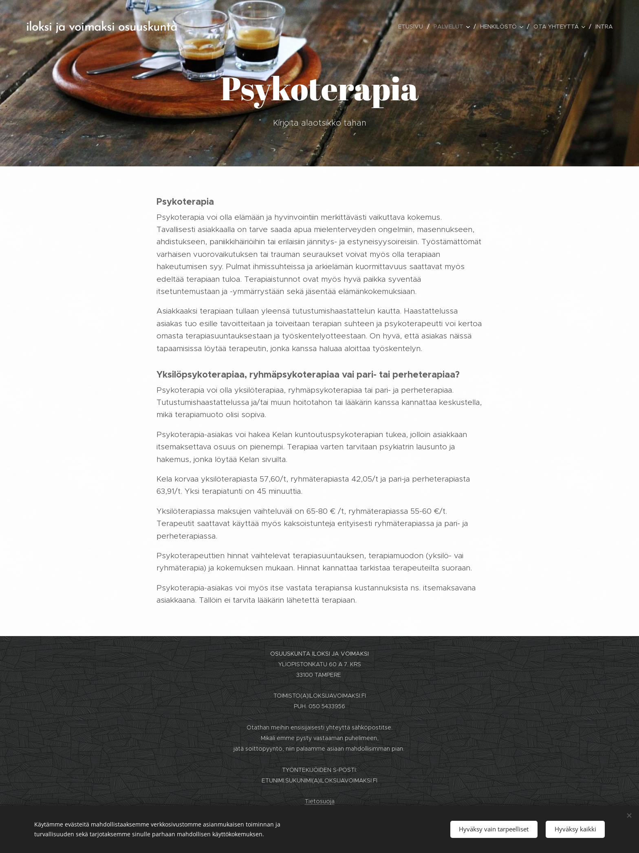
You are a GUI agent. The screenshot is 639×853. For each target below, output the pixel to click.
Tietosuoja (320, 801)
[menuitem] (413, 26)
